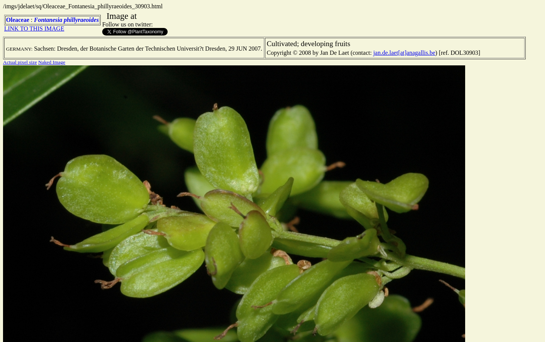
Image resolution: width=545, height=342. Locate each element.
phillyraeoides (81, 20)
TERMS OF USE (387, 330)
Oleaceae (17, 20)
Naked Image (51, 62)
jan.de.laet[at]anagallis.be (404, 53)
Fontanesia (48, 20)
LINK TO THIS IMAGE (34, 28)
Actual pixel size (20, 62)
